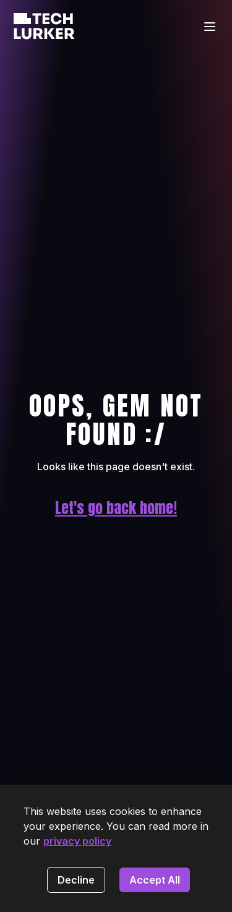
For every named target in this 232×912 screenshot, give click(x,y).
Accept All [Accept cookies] (154, 880)
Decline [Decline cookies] (76, 880)
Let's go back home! (116, 508)
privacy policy (77, 841)
